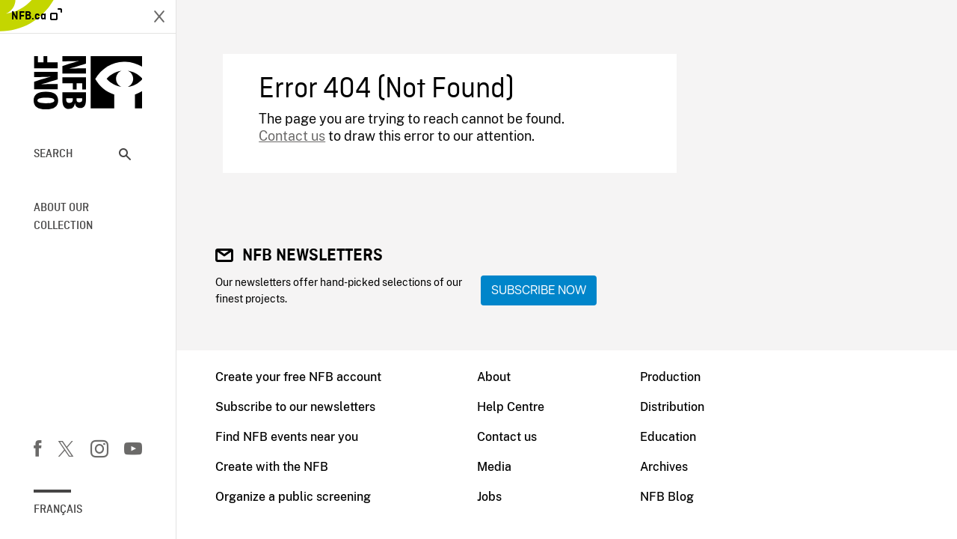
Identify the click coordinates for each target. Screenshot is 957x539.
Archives (664, 467)
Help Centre (510, 407)
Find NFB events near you (286, 437)
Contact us (292, 136)
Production (670, 377)
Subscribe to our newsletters (295, 407)
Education (668, 437)
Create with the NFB (271, 467)
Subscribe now (538, 290)
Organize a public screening (293, 497)
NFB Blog (667, 497)
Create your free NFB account (298, 377)
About (494, 377)
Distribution (672, 407)
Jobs (489, 497)
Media (494, 467)
